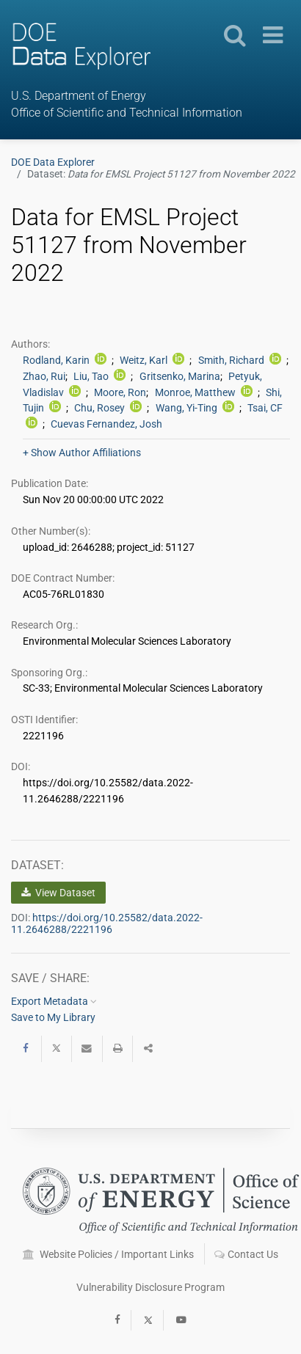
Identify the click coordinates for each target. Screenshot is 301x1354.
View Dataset (58, 893)
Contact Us (246, 1254)
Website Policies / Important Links (108, 1254)
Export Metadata (54, 1001)
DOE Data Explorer (53, 162)
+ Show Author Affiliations (82, 452)
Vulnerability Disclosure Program (150, 1287)
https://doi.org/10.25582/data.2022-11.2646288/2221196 (107, 923)
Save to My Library (53, 1017)
